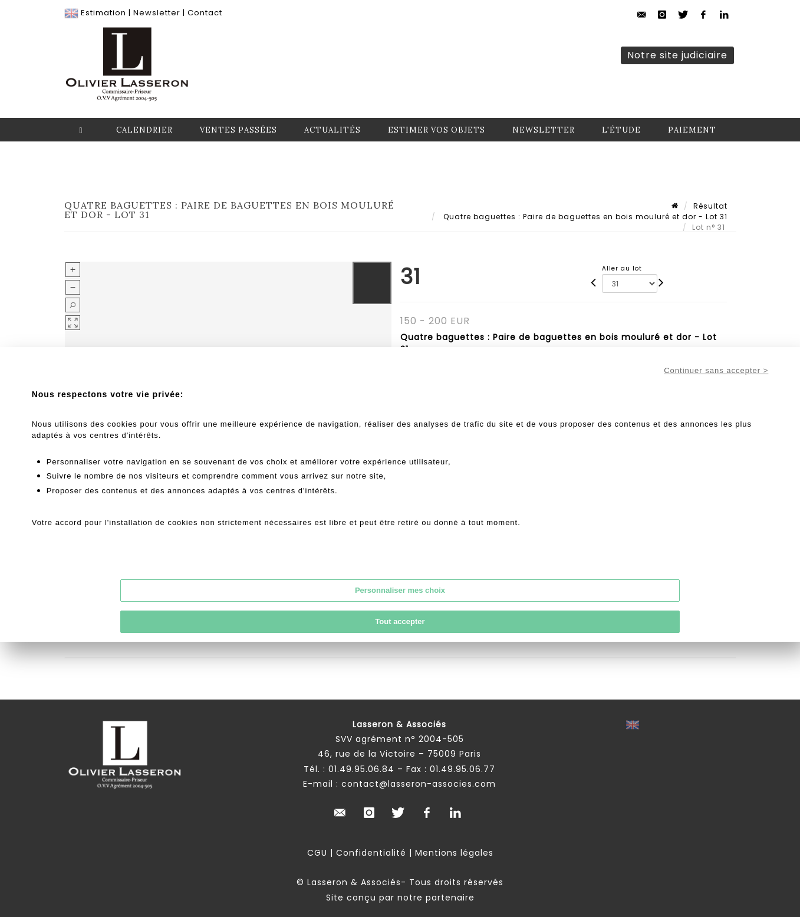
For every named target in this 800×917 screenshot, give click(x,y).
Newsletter (156, 12)
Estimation (103, 12)
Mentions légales (454, 853)
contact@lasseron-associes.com (418, 784)
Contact (204, 12)
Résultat (710, 206)
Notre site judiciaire (677, 55)
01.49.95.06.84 (361, 769)
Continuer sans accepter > (716, 370)
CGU (317, 853)
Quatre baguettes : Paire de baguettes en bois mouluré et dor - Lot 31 (584, 217)
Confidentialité (371, 853)
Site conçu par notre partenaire (400, 897)
